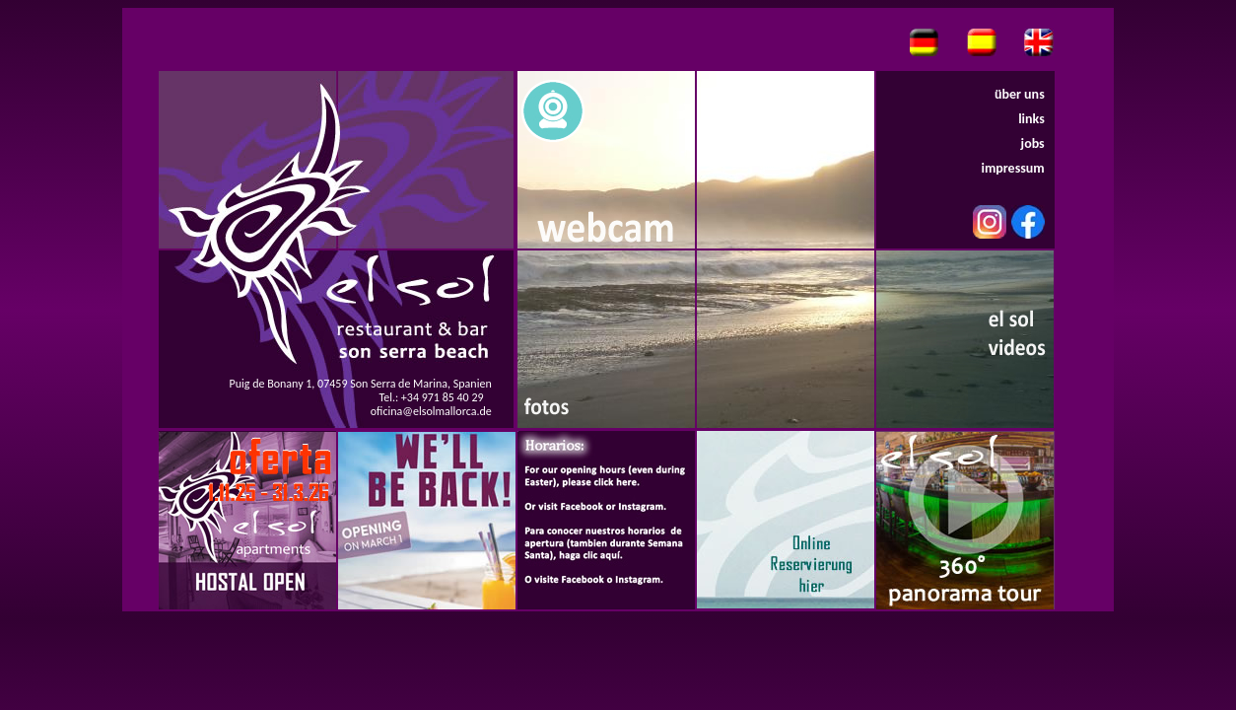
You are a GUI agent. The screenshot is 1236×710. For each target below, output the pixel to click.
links (1031, 118)
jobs (1033, 143)
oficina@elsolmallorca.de (431, 411)
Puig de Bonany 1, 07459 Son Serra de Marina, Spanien (361, 383)
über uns (1020, 94)
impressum (1012, 168)
